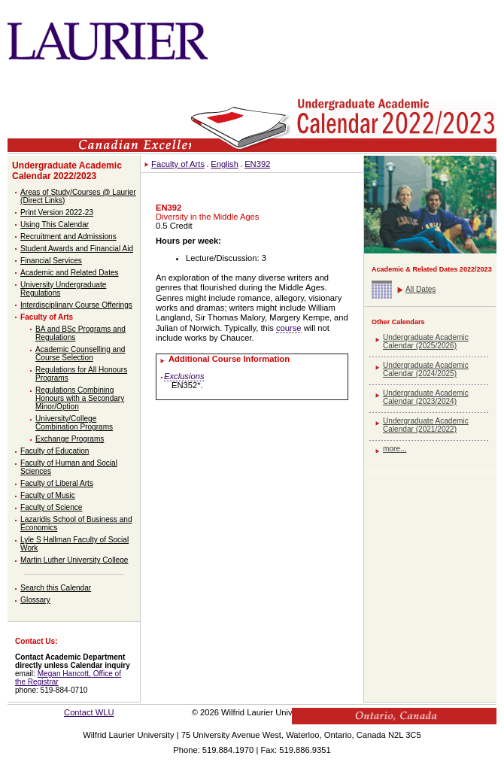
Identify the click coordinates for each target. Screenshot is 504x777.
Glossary (35, 600)
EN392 (257, 163)
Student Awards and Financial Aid (76, 248)
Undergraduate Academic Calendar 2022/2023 (67, 170)
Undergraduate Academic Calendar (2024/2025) (426, 369)
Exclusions (184, 376)
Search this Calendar (55, 588)
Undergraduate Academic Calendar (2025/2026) (426, 341)
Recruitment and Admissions (68, 236)
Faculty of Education (54, 451)
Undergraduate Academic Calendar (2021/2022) (426, 425)
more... (394, 449)
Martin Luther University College (74, 560)
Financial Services (51, 260)
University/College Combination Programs (74, 422)
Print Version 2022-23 (56, 212)
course (289, 327)
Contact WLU (89, 712)
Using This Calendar (54, 224)
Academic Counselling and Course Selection (80, 353)
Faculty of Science (51, 507)
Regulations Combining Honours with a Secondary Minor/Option (79, 398)
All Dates (420, 289)
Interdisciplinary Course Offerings (76, 305)
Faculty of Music (47, 495)
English (224, 163)
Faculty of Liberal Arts (56, 483)
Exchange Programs (69, 439)
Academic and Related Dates (69, 273)
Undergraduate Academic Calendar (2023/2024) (426, 397)
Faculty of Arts (46, 317)
